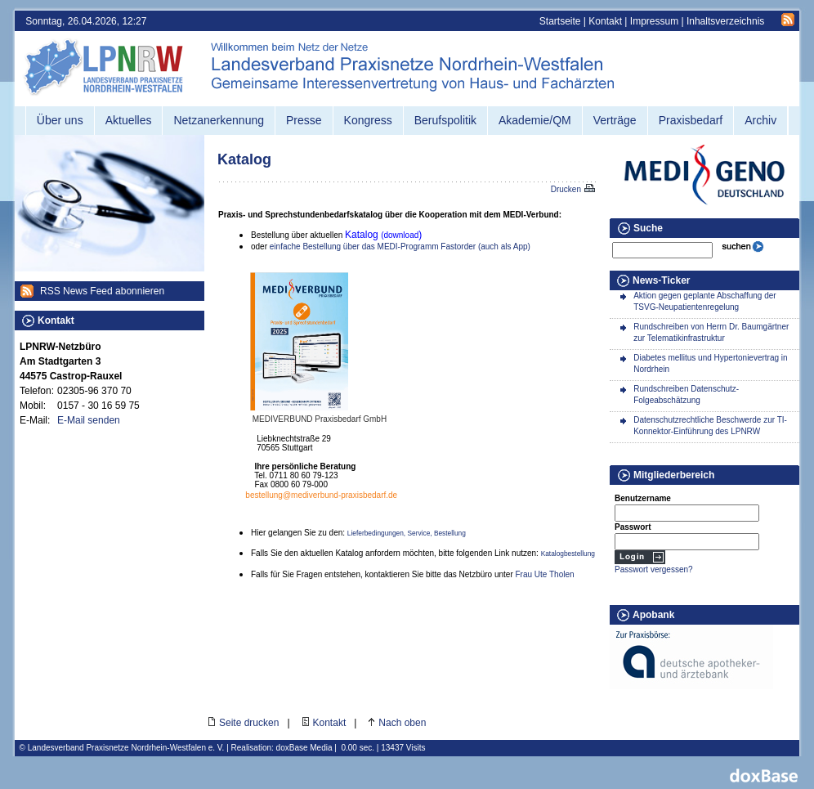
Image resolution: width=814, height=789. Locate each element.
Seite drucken (249, 722)
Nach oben (402, 722)
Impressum (654, 21)
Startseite (560, 21)
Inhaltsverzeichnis (725, 21)
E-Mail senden (88, 420)
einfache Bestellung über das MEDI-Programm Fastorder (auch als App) (400, 246)
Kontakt (605, 21)
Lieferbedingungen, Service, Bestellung (406, 533)
